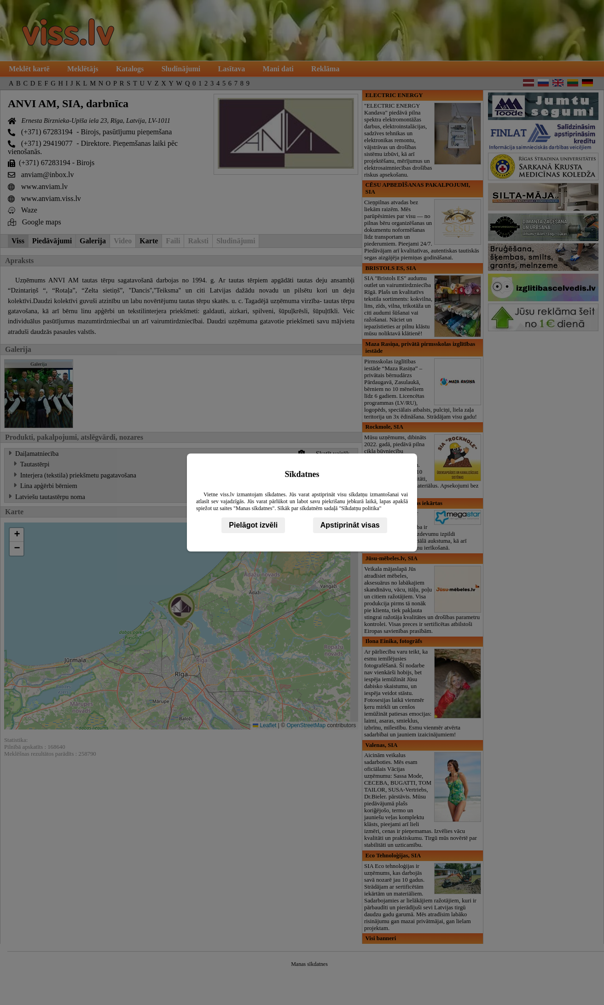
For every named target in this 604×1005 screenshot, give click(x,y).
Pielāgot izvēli (253, 525)
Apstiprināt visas (350, 525)
